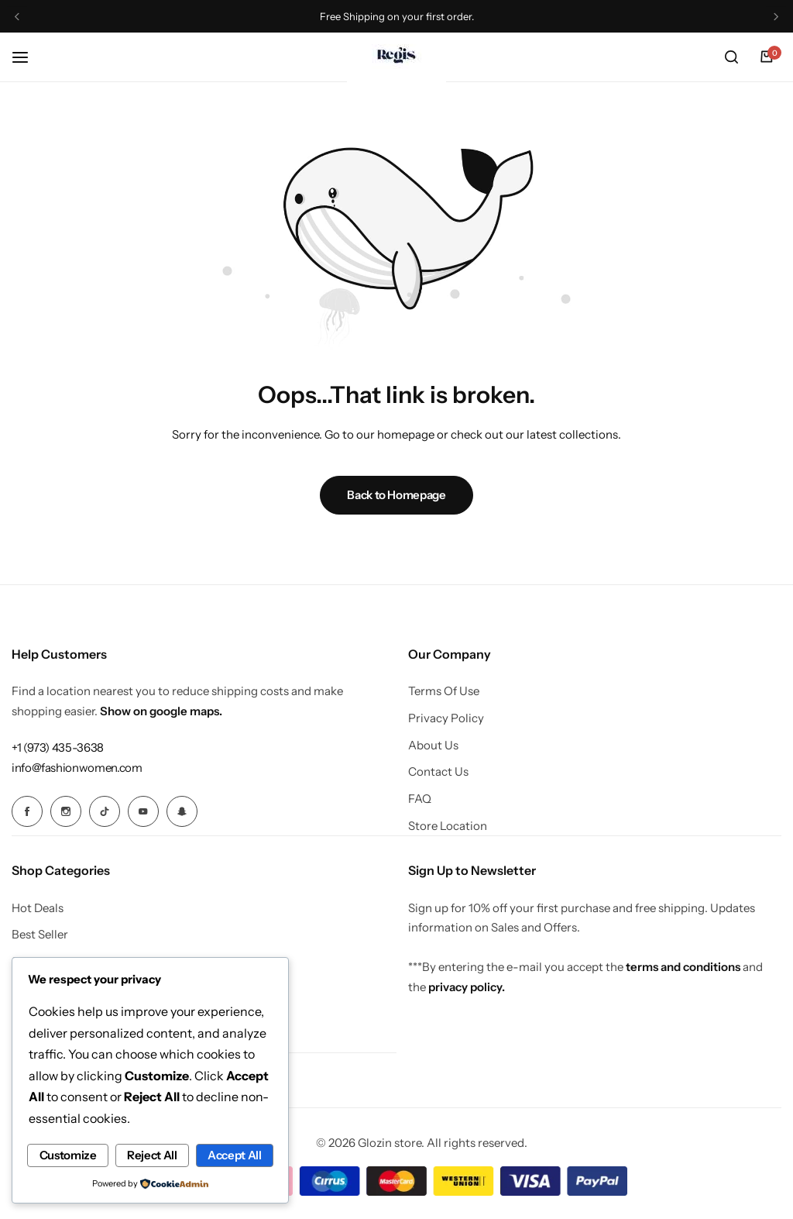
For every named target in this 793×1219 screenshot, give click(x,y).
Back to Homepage (396, 494)
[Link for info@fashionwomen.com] (77, 767)
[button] (18, 16)
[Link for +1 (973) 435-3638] (58, 747)
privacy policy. (466, 986)
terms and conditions (683, 966)
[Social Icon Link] (27, 811)
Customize (89, 1129)
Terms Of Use (443, 691)
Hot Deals (38, 907)
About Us (433, 745)
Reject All (215, 1129)
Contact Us (438, 772)
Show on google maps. (161, 711)
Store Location (447, 826)
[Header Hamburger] (28, 57)
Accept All (150, 1155)
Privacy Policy (446, 718)
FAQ (419, 799)
